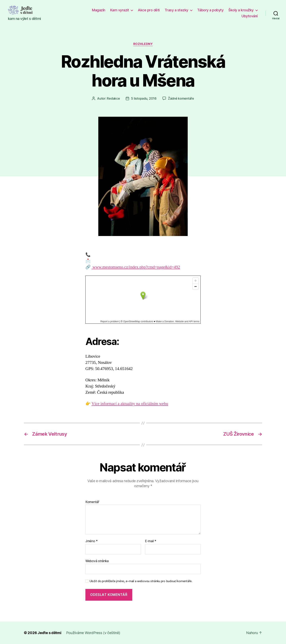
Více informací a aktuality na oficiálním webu (130, 403)
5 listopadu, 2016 (143, 98)
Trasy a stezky (176, 10)
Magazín (98, 10)
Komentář (92, 502)
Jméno (91, 541)
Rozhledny (143, 44)
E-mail (150, 541)
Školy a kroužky (241, 10)
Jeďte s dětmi (49, 633)
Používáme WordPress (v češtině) (93, 633)
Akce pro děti (149, 10)
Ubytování (250, 16)
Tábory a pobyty (210, 10)
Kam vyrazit (119, 10)
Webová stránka (97, 561)
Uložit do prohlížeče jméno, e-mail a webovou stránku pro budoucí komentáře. (140, 581)
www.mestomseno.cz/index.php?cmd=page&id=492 (136, 267)
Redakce (113, 98)
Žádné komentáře (181, 98)
